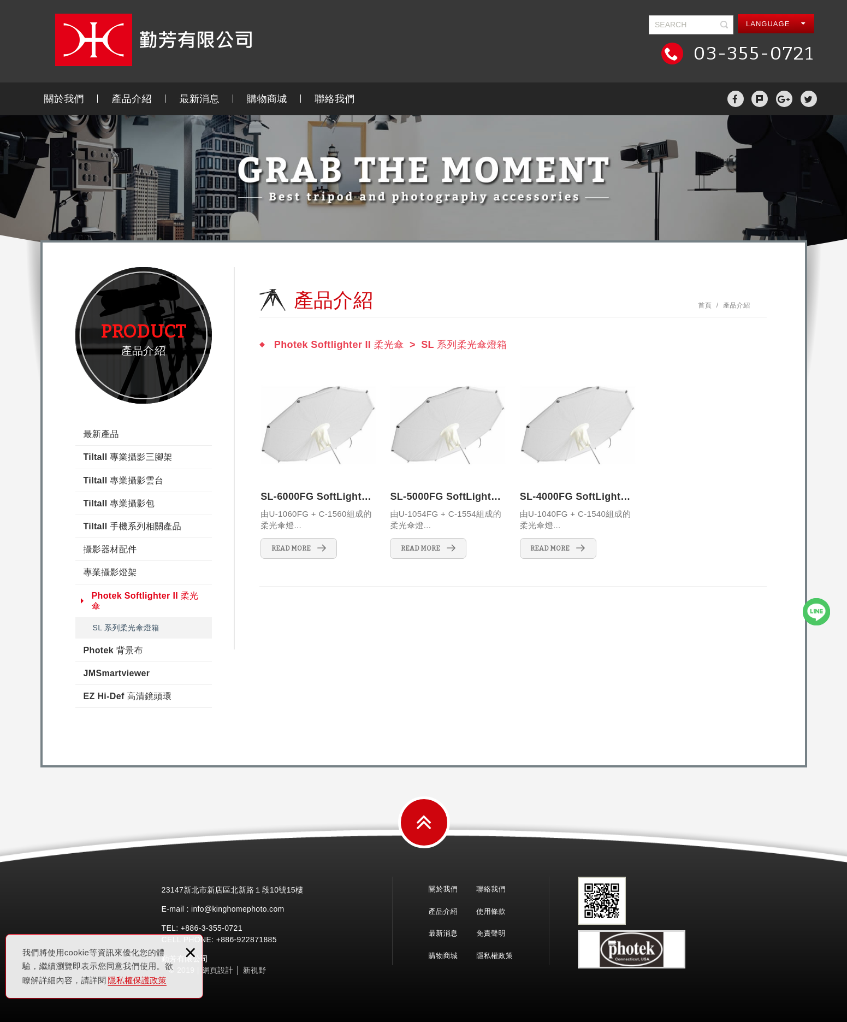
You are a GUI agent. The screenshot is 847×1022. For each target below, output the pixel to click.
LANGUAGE (775, 24)
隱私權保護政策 (137, 980)
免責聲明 (490, 933)
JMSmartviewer (117, 673)
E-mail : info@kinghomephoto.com (223, 909)
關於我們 (64, 98)
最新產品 (101, 434)
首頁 (705, 305)
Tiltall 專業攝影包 (119, 503)
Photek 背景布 (113, 650)
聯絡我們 (334, 98)
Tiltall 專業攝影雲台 (124, 480)
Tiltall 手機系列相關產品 (133, 526)
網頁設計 (217, 970)
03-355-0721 (751, 53)
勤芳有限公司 (153, 40)
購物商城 (267, 98)
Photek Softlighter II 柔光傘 (145, 601)
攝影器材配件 (110, 549)
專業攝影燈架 (110, 572)
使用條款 (490, 911)
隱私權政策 (494, 956)
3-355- (213, 928)
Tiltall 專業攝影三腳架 (128, 457)
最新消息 (199, 98)
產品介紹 (131, 98)
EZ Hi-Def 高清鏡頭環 (128, 696)
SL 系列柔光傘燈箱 (126, 627)
